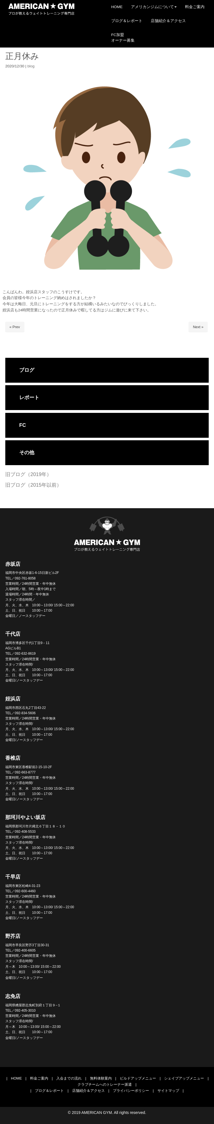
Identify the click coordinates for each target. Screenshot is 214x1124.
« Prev (14, 327)
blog (31, 66)
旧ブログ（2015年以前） (33, 485)
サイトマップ (168, 1090)
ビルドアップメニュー (138, 1078)
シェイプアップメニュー (184, 1078)
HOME (16, 1078)
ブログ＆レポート (49, 1090)
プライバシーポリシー (131, 1090)
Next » (198, 327)
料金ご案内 (39, 1078)
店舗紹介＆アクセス (88, 1090)
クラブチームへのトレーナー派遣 (104, 1084)
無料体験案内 (101, 1078)
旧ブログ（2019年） (28, 474)
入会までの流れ (69, 1078)
